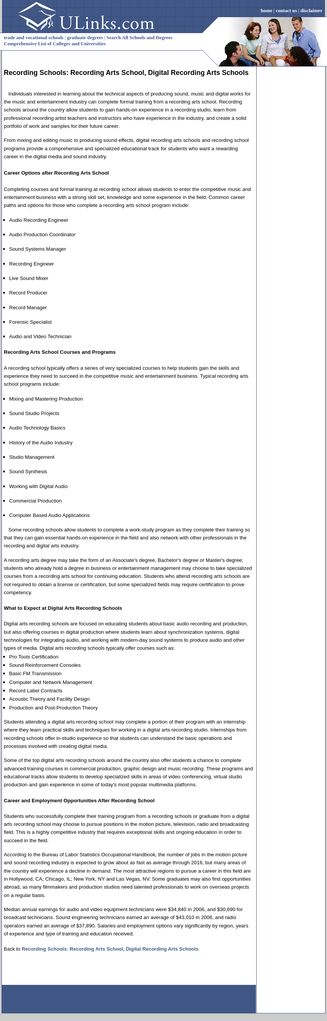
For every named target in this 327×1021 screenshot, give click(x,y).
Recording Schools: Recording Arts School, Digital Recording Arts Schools (110, 949)
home (266, 10)
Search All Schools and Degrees (139, 37)
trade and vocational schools (33, 37)
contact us (286, 10)
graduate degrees (85, 37)
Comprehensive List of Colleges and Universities (55, 43)
